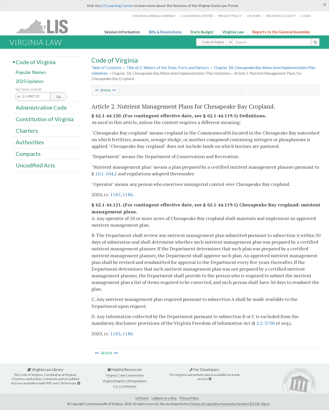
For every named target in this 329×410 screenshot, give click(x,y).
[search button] (315, 42)
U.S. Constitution (124, 386)
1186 (128, 194)
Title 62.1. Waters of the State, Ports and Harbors (167, 67)
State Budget (202, 32)
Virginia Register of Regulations (125, 381)
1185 (115, 194)
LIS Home (142, 398)
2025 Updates (29, 81)
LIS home (254, 15)
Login (305, 15)
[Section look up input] (41, 96)
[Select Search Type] (214, 42)
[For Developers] (210, 379)
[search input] (272, 42)
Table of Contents (107, 67)
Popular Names (30, 72)
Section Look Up (28, 89)
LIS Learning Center (117, 5)
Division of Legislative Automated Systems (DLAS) (224, 404)
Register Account (281, 15)
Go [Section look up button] (58, 97)
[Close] (325, 4)
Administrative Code (41, 107)
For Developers (204, 369)
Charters (27, 130)
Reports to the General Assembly (281, 32)
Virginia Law (233, 32)
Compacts (28, 153)
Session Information (122, 32)
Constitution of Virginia (45, 119)
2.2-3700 (266, 323)
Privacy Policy (230, 15)
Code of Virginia (36, 62)
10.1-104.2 (106, 173)
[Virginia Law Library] (78, 383)
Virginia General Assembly (154, 15)
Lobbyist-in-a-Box (164, 398)
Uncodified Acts (35, 165)
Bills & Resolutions (165, 32)
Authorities (30, 142)
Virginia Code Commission (125, 375)
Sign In (265, 404)
